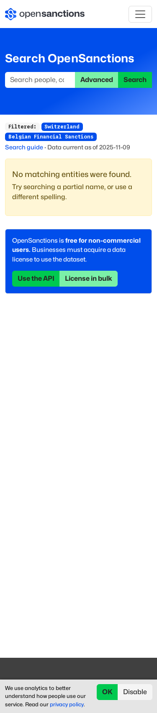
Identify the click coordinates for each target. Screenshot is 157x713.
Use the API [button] (36, 278)
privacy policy (67, 704)
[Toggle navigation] (140, 14)
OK (107, 692)
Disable (135, 692)
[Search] (40, 80)
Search (135, 80)
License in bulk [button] (88, 278)
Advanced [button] (96, 80)
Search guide (24, 147)
